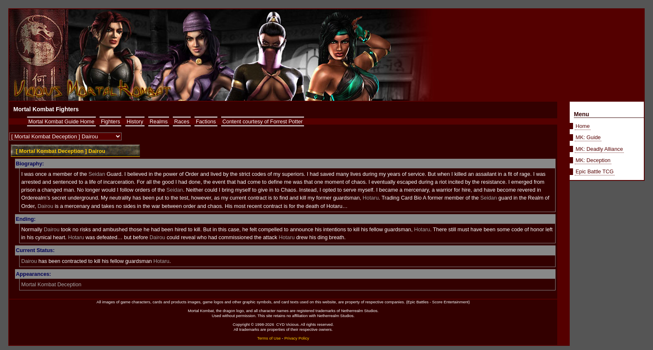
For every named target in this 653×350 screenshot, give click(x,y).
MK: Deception (593, 160)
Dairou (45, 206)
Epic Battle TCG (595, 171)
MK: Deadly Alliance (599, 149)
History (135, 121)
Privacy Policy (296, 338)
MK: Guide (588, 137)
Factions (206, 121)
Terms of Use (269, 338)
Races (181, 121)
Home (583, 126)
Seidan (96, 174)
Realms (158, 121)
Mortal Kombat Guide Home (61, 121)
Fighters (110, 121)
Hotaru (371, 198)
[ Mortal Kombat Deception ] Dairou (60, 151)
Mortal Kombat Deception (51, 284)
